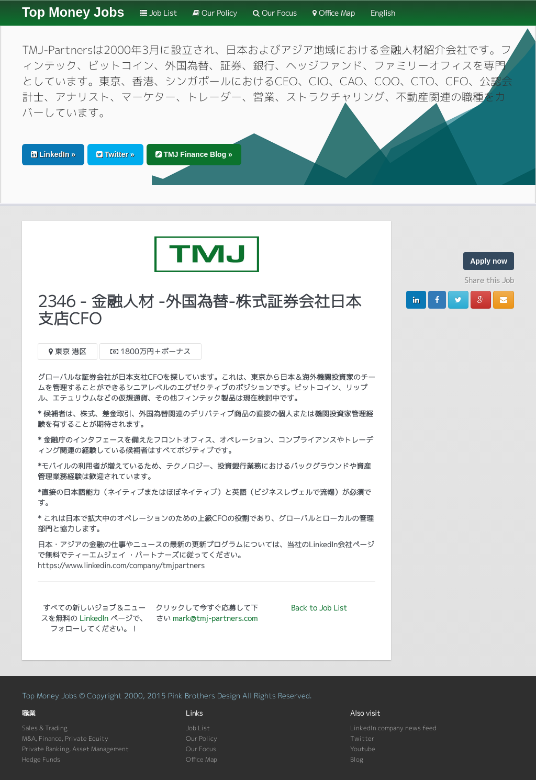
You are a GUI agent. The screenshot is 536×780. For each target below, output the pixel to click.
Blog (356, 759)
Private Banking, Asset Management (75, 748)
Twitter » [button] (115, 154)
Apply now (488, 261)
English (383, 13)
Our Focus (275, 13)
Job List (158, 13)
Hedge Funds (41, 759)
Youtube (362, 748)
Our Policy (215, 13)
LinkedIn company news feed (393, 728)
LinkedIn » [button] (53, 154)
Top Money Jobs (73, 12)
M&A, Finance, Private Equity (65, 738)
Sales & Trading (45, 728)
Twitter (362, 738)
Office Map (333, 13)
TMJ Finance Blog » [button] (193, 154)
